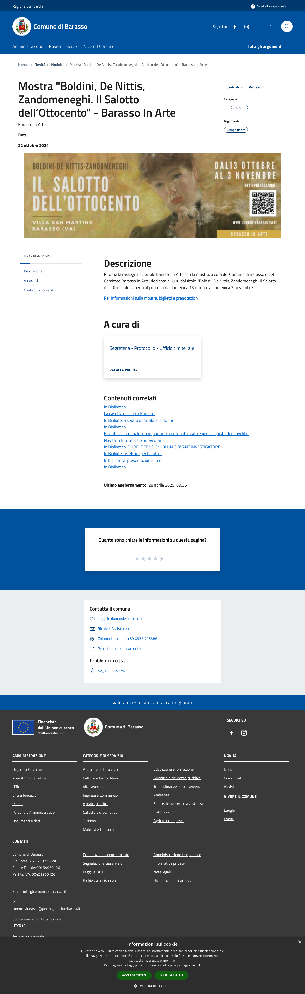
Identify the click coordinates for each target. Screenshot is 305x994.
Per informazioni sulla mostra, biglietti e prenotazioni (151, 298)
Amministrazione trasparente (177, 855)
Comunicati (233, 778)
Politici (17, 804)
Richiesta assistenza (99, 880)
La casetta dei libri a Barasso (129, 413)
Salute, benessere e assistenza (178, 803)
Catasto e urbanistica (100, 812)
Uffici (16, 786)
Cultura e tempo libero (101, 778)
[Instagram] (244, 26)
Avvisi (229, 786)
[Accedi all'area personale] (268, 6)
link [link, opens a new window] (198, 965)
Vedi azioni (259, 87)
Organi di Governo (27, 769)
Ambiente (161, 795)
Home (23, 64)
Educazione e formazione (173, 769)
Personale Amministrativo (33, 812)
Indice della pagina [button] (37, 255)
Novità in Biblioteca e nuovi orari (133, 440)
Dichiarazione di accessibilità (176, 880)
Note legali (162, 872)
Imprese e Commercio (100, 795)
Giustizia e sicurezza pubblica (177, 778)
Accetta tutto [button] (134, 975)
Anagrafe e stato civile (101, 769)
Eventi (229, 819)
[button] (152, 986)
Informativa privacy (169, 863)
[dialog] (152, 965)
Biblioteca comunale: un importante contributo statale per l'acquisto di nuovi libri (176, 433)
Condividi (235, 87)
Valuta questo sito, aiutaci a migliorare (152, 702)
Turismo (89, 821)
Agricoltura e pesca (168, 820)
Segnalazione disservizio (102, 863)
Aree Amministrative (29, 778)
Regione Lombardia (27, 6)
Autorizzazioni (165, 812)
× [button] (299, 942)
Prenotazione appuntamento (106, 855)
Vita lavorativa (95, 786)
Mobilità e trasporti (98, 829)
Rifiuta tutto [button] (171, 975)
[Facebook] (232, 26)
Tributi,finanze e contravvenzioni (180, 786)
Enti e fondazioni (26, 795)
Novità (40, 64)
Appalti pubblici (95, 804)
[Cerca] (287, 26)
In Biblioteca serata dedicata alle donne (139, 420)
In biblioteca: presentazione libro (133, 460)
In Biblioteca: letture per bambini (133, 453)
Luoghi (229, 810)
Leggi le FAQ (93, 872)
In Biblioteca (115, 407)
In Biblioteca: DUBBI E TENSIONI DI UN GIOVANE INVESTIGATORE (162, 447)
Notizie (57, 64)
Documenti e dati (26, 821)
